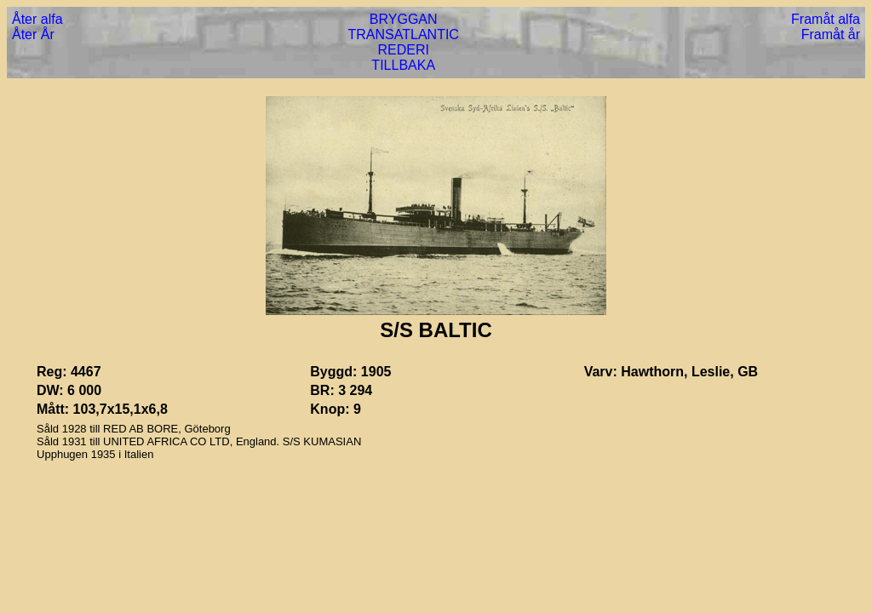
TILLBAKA (403, 65)
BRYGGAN (404, 19)
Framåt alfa (825, 19)
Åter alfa (37, 19)
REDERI (402, 50)
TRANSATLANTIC (403, 34)
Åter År (33, 34)
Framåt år (830, 34)
